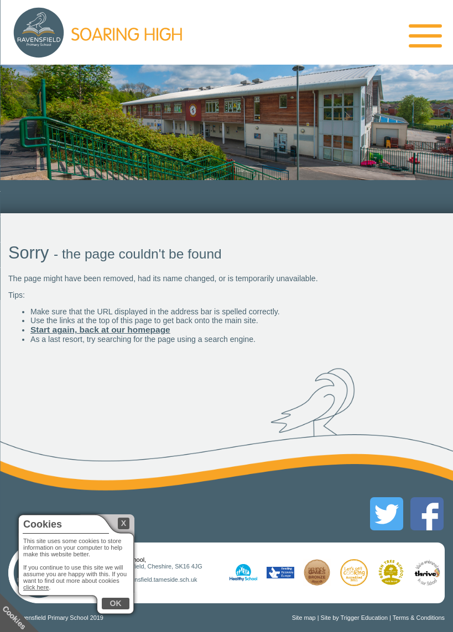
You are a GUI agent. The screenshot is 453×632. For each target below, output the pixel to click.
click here (36, 587)
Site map (304, 617)
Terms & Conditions (419, 617)
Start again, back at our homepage (100, 329)
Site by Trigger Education (354, 617)
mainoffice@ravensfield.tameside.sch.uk (143, 579)
